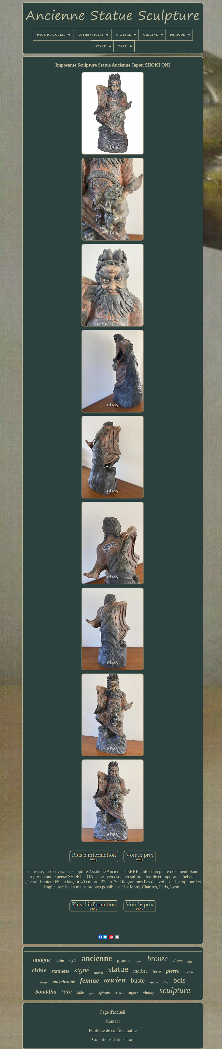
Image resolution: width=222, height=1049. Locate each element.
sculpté (189, 972)
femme (89, 980)
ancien (115, 979)
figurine (98, 972)
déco (91, 993)
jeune (44, 982)
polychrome (64, 981)
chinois (119, 993)
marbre (140, 971)
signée (133, 993)
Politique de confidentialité (113, 1030)
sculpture (174, 990)
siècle (154, 982)
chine (39, 970)
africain (104, 993)
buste (138, 980)
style (72, 960)
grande (123, 960)
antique (42, 960)
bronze (157, 958)
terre (157, 971)
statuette (60, 971)
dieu (165, 982)
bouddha (45, 991)
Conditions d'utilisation (112, 1039)
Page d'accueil (112, 1012)
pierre (173, 971)
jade (80, 992)
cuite (60, 960)
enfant (138, 961)
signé (81, 970)
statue (118, 969)
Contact (113, 1021)
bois (179, 980)
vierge (177, 961)
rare (66, 991)
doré (189, 961)
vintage (148, 993)
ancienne (96, 958)
